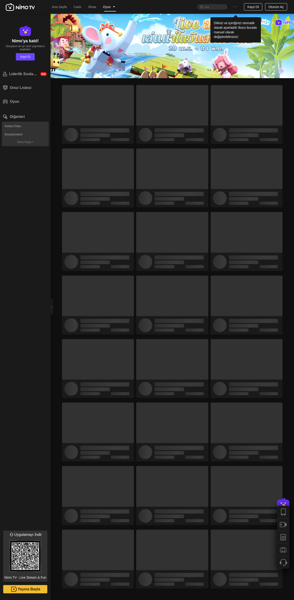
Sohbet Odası (12, 126)
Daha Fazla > (25, 142)
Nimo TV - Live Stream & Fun (25, 555)
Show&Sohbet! (13, 134)
